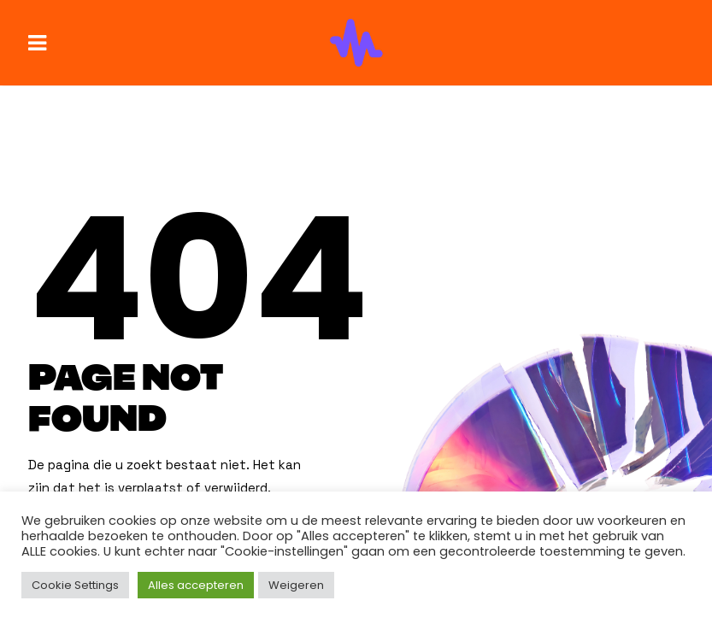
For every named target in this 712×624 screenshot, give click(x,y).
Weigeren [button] (296, 585)
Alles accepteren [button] (196, 585)
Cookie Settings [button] (75, 585)
